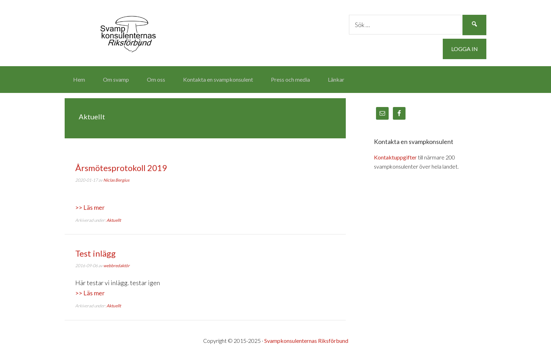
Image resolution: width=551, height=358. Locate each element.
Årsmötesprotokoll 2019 (121, 168)
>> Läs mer (90, 207)
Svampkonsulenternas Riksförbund (128, 31)
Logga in (464, 48)
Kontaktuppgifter (395, 157)
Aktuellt (113, 220)
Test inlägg (95, 253)
